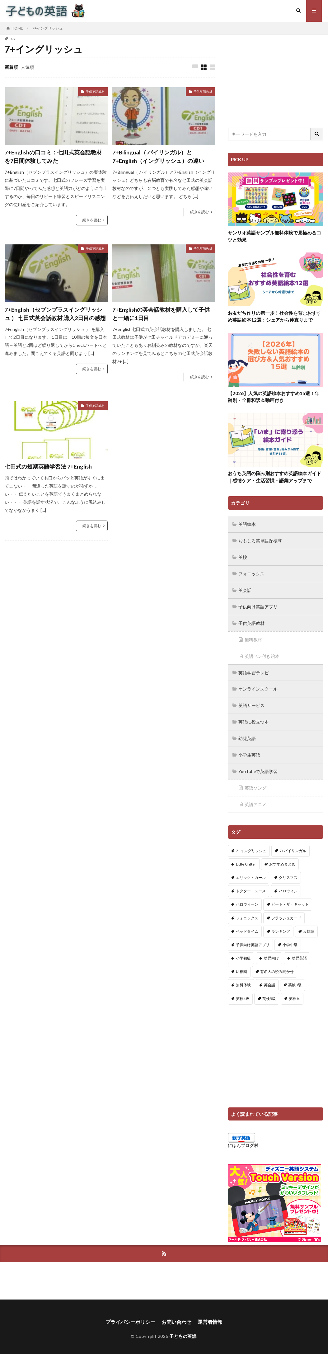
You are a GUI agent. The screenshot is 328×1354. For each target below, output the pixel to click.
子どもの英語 (182, 1331)
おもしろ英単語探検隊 (260, 540)
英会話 (244, 589)
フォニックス (251, 572)
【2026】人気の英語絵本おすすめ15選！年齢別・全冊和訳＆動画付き (273, 396)
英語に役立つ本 (253, 718)
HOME (17, 28)
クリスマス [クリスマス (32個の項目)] (288, 872)
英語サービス (251, 702)
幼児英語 (247, 734)
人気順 (27, 67)
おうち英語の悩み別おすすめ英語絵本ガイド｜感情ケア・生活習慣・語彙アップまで (274, 477)
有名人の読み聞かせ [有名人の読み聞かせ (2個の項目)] (277, 966)
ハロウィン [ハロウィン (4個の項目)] (288, 885)
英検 (242, 556)
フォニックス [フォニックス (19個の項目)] (247, 912)
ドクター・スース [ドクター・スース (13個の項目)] (251, 885)
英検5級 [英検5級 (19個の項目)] (269, 993)
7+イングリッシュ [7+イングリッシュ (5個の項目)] (251, 845)
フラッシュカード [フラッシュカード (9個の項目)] (286, 912)
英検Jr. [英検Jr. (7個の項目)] (294, 993)
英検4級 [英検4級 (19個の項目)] (242, 993)
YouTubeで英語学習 (258, 767)
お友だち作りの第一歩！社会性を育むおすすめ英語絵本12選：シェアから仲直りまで (274, 316)
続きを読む (91, 220)
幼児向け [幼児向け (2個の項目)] (271, 953)
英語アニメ (255, 799)
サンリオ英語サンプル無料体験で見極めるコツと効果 (274, 236)
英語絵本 (247, 524)
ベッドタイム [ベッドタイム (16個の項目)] (247, 926)
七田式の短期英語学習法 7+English (48, 466)
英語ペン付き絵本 (262, 653)
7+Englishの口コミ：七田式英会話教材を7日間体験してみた (53, 156)
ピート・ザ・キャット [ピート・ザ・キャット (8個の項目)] (290, 899)
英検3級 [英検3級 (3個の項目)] (295, 980)
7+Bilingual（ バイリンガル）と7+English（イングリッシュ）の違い (158, 156)
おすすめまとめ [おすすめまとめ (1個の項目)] (282, 858)
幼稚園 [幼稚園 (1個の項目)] (241, 966)
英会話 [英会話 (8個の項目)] (269, 980)
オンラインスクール (258, 686)
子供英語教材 (95, 91)
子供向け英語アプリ (258, 605)
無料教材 (253, 637)
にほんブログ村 (243, 1140)
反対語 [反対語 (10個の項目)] (308, 926)
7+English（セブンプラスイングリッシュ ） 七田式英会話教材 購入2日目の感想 (55, 313)
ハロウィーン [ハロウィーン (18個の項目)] (247, 899)
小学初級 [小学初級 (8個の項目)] (243, 953)
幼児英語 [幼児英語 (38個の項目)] (299, 953)
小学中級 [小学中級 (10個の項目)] (290, 939)
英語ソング (255, 783)
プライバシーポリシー (130, 1317)
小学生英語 (249, 750)
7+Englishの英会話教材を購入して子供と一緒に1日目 (161, 313)
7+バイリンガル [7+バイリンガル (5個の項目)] (292, 845)
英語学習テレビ (253, 669)
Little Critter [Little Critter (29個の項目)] (246, 858)
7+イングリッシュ (47, 28)
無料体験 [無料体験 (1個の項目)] (243, 980)
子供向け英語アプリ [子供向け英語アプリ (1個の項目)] (252, 939)
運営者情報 (210, 1317)
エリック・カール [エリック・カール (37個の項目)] (251, 872)
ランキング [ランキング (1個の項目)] (280, 926)
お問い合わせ (176, 1317)
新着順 (11, 67)
